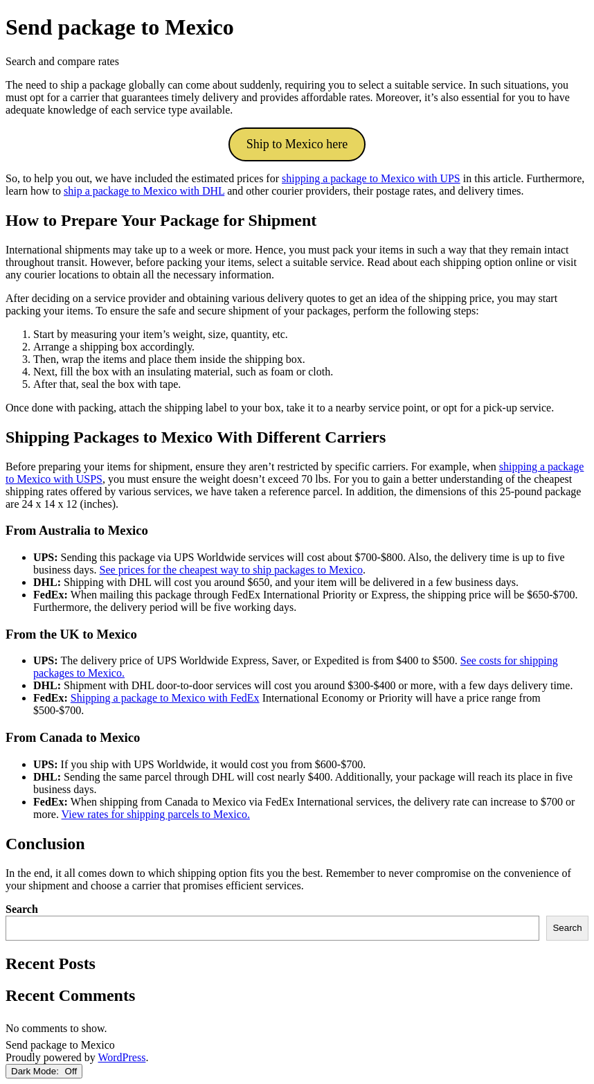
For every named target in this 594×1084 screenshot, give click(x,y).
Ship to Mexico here (297, 144)
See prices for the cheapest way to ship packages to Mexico (231, 570)
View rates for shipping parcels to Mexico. (156, 814)
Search (22, 909)
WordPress (121, 1057)
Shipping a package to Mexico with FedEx (165, 698)
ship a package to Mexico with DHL (144, 191)
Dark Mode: (44, 1071)
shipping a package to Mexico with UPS (371, 178)
